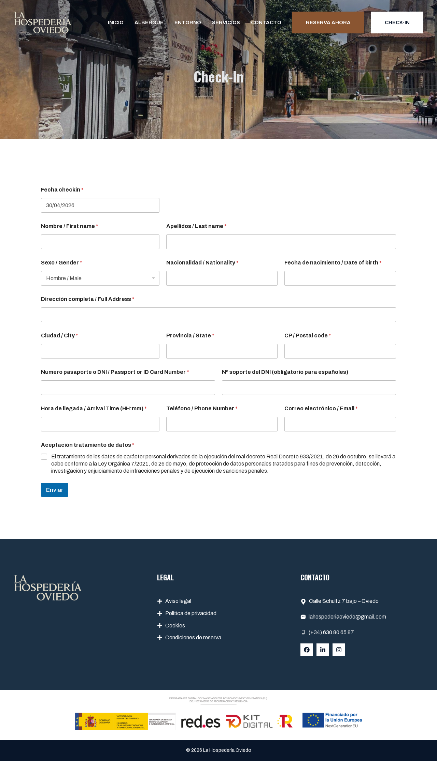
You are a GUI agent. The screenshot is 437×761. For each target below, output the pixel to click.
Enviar (54, 490)
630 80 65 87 (338, 632)
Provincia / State (190, 335)
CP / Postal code (307, 335)
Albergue (149, 22)
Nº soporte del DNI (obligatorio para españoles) (285, 372)
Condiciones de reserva (193, 637)
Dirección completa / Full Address (88, 299)
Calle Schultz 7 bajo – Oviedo (344, 601)
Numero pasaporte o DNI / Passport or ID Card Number (115, 372)
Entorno (187, 22)
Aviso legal (178, 601)
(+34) (315, 632)
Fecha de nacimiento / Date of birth (333, 262)
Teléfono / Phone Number (202, 408)
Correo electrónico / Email (321, 408)
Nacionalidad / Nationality (202, 262)
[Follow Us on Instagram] (339, 649)
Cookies (175, 625)
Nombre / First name (69, 226)
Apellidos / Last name (196, 226)
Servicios (226, 22)
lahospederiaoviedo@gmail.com (347, 617)
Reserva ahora (328, 22)
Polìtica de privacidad (190, 613)
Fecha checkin (62, 190)
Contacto (266, 22)
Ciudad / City (59, 335)
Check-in (397, 22)
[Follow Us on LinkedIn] (322, 649)
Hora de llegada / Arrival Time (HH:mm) (94, 408)
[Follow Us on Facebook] (306, 649)
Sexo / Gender (61, 262)
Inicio (116, 22)
